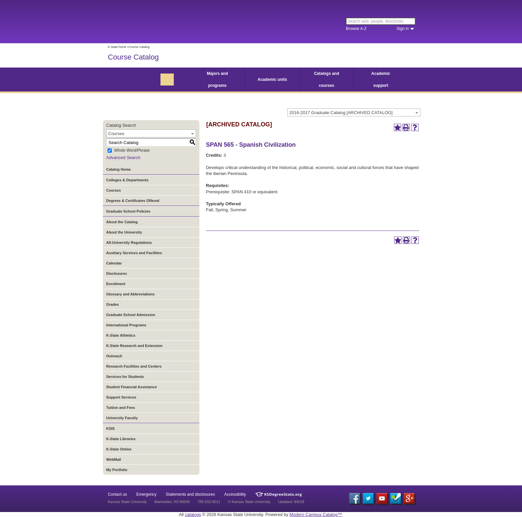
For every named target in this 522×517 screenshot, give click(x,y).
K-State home (117, 47)
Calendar (114, 263)
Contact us (117, 494)
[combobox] (353, 112)
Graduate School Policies (128, 211)
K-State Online (118, 449)
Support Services (121, 397)
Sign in (402, 28)
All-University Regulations (129, 243)
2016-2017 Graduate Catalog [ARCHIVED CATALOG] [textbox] (340, 112)
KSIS (110, 429)
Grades (112, 304)
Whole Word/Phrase (132, 150)
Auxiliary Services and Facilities (134, 253)
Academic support (380, 79)
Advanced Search (123, 157)
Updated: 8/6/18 (291, 502)
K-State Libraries (120, 439)
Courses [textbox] (116, 133)
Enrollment (115, 284)
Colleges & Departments (127, 180)
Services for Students (125, 377)
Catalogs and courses (326, 79)
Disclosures (116, 273)
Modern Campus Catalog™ (316, 514)
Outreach (114, 356)
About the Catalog (122, 222)
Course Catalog (133, 57)
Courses (113, 190)
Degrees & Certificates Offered (132, 201)
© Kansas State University (249, 502)
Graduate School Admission (130, 315)
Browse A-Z (356, 28)
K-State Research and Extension (134, 346)
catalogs (193, 514)
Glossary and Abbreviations (130, 294)
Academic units (272, 79)
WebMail (113, 459)
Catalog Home (118, 169)
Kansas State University (162, 21)
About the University (124, 232)
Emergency (146, 494)
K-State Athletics (120, 335)
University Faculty (122, 418)
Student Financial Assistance (131, 387)
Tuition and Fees (120, 408)
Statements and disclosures (190, 494)
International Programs (126, 325)
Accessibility (235, 494)
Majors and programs (217, 79)
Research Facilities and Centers (133, 366)
